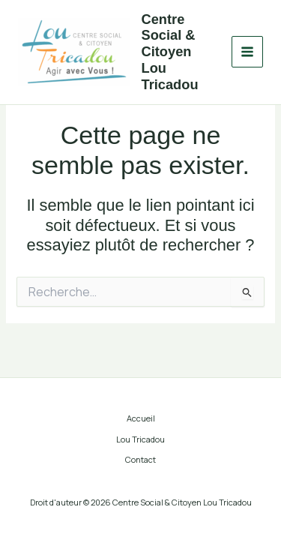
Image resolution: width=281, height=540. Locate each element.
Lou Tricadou (140, 439)
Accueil (141, 418)
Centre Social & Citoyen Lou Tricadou (170, 52)
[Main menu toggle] (247, 52)
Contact (140, 459)
